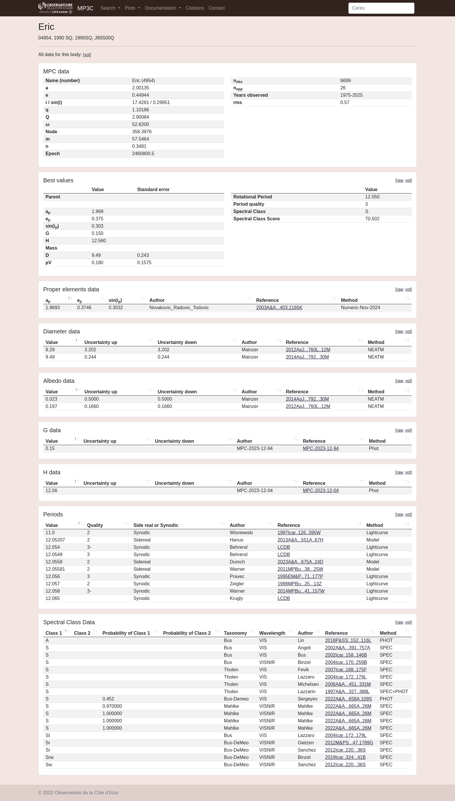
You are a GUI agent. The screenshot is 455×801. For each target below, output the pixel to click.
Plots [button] (131, 8)
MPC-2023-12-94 (321, 448)
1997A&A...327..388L (347, 691)
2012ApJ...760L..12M (308, 349)
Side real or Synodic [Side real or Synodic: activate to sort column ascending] (155, 525)
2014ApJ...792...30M (307, 356)
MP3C (85, 8)
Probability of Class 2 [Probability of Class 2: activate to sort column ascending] (187, 633)
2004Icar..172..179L (345, 676)
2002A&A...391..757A (347, 647)
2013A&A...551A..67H (300, 539)
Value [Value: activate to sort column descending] (52, 342)
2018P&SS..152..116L (348, 640)
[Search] (381, 8)
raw (400, 180)
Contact (217, 8)
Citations (195, 8)
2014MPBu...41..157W (300, 591)
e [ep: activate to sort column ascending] (79, 301)
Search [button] (109, 8)
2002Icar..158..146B (346, 655)
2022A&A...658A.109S (348, 698)
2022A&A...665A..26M (348, 706)
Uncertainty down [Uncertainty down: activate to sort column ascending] (177, 342)
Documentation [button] (161, 8)
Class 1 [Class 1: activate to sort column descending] (54, 633)
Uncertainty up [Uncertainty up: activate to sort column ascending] (100, 342)
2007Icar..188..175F (346, 669)
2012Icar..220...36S (345, 750)
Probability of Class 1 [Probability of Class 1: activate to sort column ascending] (126, 633)
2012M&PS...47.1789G (349, 742)
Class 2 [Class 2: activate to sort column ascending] (82, 633)
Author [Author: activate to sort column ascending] (156, 300)
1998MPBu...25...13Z (299, 583)
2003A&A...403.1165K (279, 307)
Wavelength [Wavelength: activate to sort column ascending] (272, 633)
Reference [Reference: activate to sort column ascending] (267, 300)
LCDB (283, 547)
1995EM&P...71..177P (300, 576)
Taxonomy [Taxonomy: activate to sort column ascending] (235, 633)
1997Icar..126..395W (299, 532)
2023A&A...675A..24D (300, 561)
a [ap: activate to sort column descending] (48, 301)
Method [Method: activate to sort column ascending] (349, 300)
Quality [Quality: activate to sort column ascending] (95, 525)
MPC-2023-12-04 (321, 490)
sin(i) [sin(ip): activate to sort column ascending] (115, 301)
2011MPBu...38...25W (300, 569)
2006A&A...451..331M (348, 684)
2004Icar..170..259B (346, 662)
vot (87, 54)
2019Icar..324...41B (345, 757)
